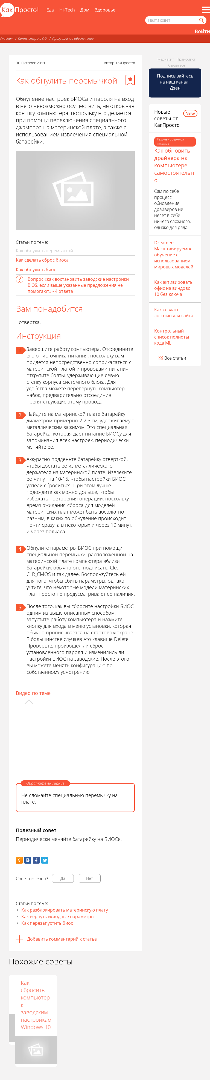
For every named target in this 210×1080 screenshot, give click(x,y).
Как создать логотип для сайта (173, 312)
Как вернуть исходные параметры (57, 916)
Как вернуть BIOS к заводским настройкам (29, 994)
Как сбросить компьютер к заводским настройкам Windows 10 (119, 1005)
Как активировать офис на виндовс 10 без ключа (173, 288)
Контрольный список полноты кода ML (171, 337)
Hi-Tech (67, 10)
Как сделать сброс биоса (42, 260)
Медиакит (166, 59)
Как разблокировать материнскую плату (64, 910)
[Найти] (201, 20)
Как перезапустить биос (47, 923)
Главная (6, 38)
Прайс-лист (186, 59)
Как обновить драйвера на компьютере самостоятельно (174, 165)
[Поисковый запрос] (175, 20)
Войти (202, 31)
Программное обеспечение (73, 38)
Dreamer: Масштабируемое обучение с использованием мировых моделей (173, 255)
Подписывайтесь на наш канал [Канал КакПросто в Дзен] (175, 82)
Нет (89, 878)
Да (62, 878)
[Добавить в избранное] (130, 80)
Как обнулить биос (36, 270)
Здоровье (105, 10)
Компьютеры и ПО (32, 38)
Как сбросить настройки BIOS (72, 994)
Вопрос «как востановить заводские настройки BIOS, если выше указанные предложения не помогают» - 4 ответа (78, 285)
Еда (50, 10)
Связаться (176, 65)
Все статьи (175, 358)
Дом (84, 10)
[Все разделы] (206, 10)
